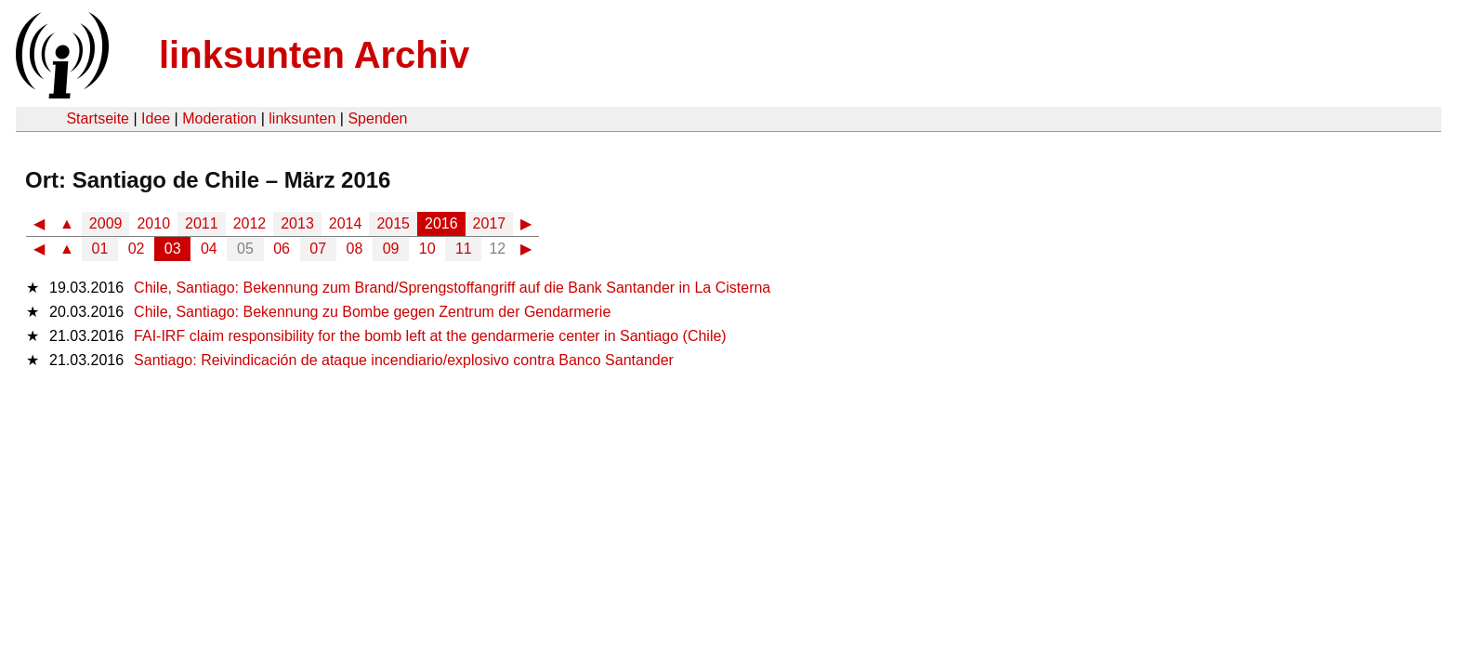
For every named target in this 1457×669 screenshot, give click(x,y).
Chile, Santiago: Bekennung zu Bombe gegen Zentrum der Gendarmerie (372, 312)
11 (463, 248)
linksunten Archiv (314, 54)
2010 (153, 223)
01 (100, 248)
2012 (250, 223)
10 (427, 248)
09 (391, 248)
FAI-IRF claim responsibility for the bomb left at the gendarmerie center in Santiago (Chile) (430, 336)
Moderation (219, 118)
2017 (489, 223)
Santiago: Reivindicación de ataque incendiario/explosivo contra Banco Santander (404, 360)
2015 (393, 223)
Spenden (377, 118)
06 (281, 248)
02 (136, 248)
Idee (155, 118)
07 (317, 248)
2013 (297, 223)
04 (209, 248)
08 (355, 248)
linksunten (302, 118)
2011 (201, 223)
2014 (345, 223)
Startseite (97, 118)
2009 (106, 223)
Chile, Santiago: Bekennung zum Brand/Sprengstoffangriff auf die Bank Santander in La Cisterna (452, 287)
